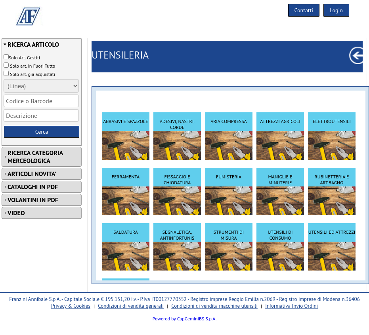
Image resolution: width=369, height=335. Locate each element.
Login (336, 10)
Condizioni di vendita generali (131, 306)
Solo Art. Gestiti (24, 58)
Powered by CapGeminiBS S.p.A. (185, 319)
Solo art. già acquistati (32, 74)
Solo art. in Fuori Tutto (32, 66)
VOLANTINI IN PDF (33, 200)
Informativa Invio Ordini (291, 306)
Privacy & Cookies (70, 306)
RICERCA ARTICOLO (33, 44)
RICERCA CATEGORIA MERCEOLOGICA (35, 157)
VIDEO (16, 213)
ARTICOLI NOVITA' (32, 174)
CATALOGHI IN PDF (33, 187)
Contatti (304, 10)
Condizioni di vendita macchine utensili (214, 306)
